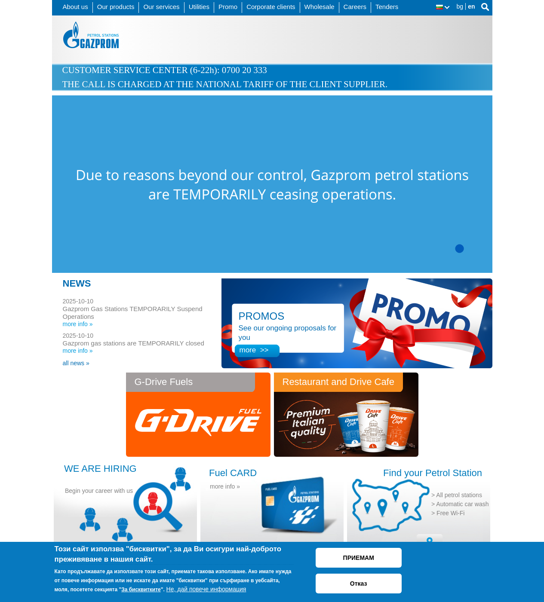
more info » (78, 324)
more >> (254, 350)
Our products (116, 6)
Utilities (199, 6)
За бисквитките (141, 590)
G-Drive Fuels (164, 381)
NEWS (77, 283)
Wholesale (319, 6)
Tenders (386, 6)
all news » (76, 363)
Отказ (358, 583)
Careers (355, 6)
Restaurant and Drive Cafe (338, 381)
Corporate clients (270, 6)
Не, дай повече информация (206, 589)
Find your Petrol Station (432, 473)
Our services (161, 6)
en (471, 6)
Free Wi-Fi (450, 513)
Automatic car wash (462, 504)
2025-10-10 (78, 301)
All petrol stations (459, 495)
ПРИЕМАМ (358, 557)
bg (460, 6)
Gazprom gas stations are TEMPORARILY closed (133, 343)
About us (75, 6)
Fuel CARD (233, 473)
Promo (227, 6)
